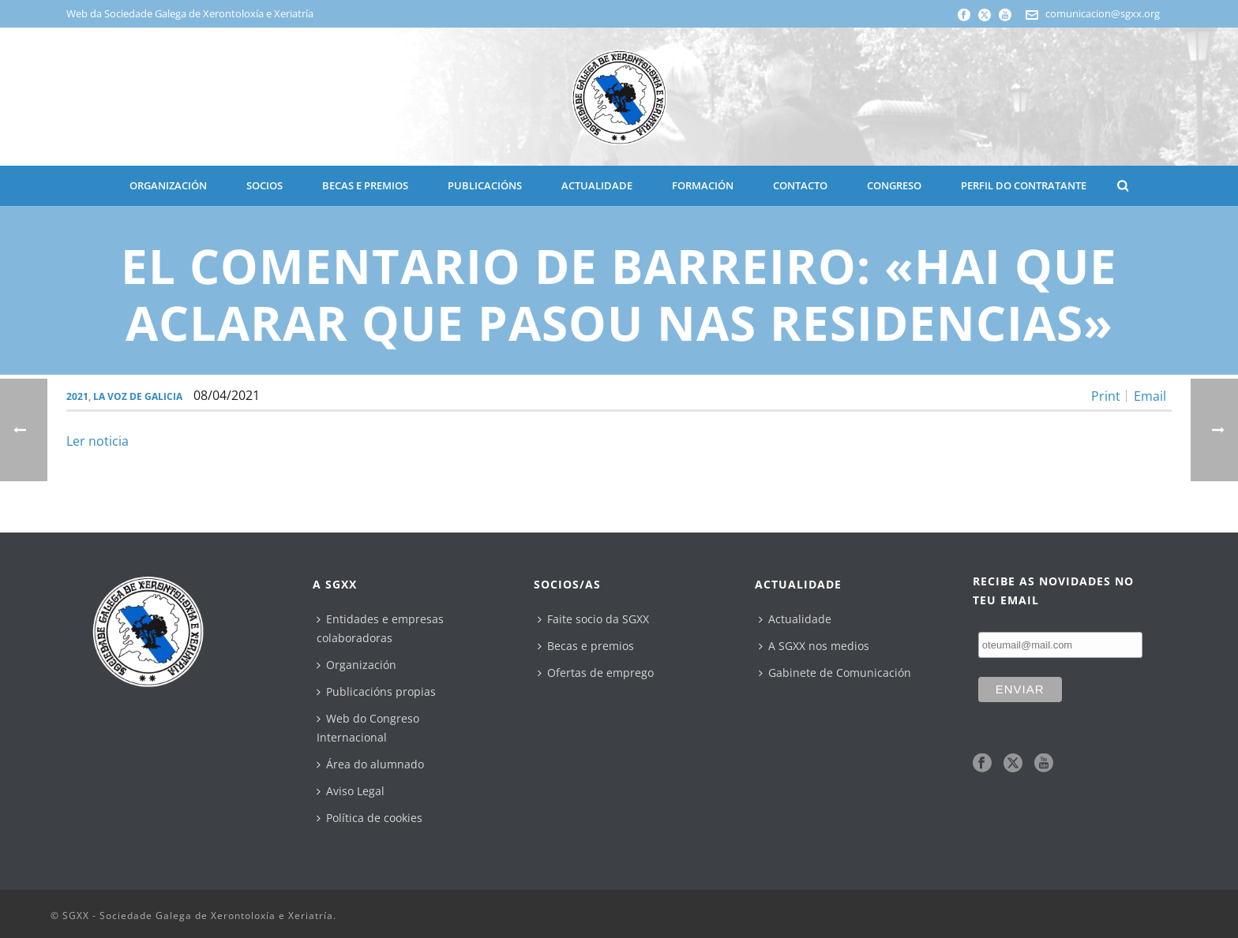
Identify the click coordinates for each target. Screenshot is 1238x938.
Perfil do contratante (1023, 185)
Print (1105, 396)
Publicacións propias (376, 691)
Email (1150, 396)
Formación (702, 185)
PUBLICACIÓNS (485, 185)
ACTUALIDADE (596, 185)
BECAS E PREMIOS (365, 185)
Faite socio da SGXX (593, 618)
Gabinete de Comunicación (835, 672)
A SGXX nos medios (814, 645)
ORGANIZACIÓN (168, 185)
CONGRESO (894, 185)
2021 (77, 396)
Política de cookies (369, 817)
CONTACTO (800, 185)
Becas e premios (586, 645)
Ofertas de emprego (596, 672)
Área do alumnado (370, 764)
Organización (356, 664)
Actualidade (795, 618)
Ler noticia (97, 441)
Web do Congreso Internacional (368, 728)
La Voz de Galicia (137, 396)
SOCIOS (264, 185)
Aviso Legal (351, 790)
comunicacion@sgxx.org (1102, 13)
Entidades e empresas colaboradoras (380, 628)
